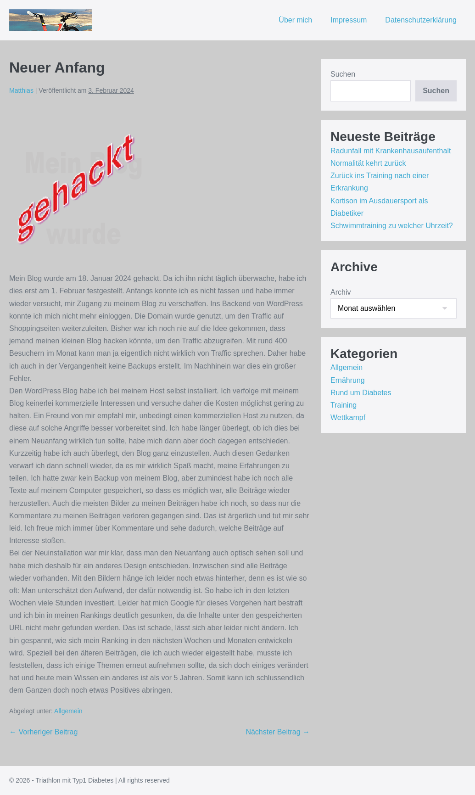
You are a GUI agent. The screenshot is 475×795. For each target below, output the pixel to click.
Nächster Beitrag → (278, 732)
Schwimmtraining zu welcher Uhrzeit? (391, 226)
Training (343, 405)
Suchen (342, 74)
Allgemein (68, 711)
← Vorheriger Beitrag (43, 732)
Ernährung (347, 380)
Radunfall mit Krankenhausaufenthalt (390, 151)
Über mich (295, 20)
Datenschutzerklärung (421, 20)
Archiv (340, 292)
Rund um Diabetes (360, 393)
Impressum (348, 20)
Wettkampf (347, 417)
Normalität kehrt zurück (368, 163)
